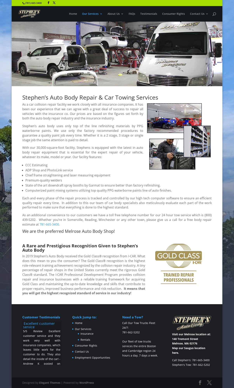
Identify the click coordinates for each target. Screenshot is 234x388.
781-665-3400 (49, 224)
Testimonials (148, 14)
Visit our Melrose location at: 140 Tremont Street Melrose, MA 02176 (191, 338)
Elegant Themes (49, 382)
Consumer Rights (173, 14)
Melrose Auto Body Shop (89, 231)
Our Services (90, 14)
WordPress (86, 382)
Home (73, 14)
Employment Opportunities (92, 357)
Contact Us (197, 14)
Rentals (85, 340)
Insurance (87, 333)
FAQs (132, 14)
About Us (113, 14)
